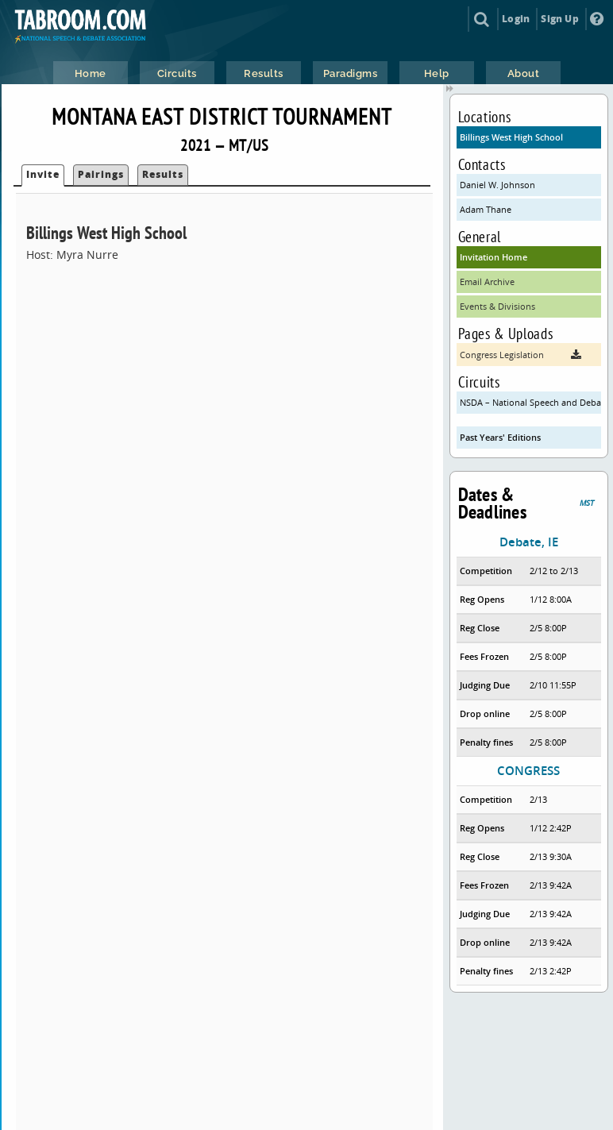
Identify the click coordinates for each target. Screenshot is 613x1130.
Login (516, 18)
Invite (43, 174)
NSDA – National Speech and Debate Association (531, 402)
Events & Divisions (497, 306)
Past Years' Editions (500, 437)
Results (162, 174)
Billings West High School (511, 137)
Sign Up (559, 18)
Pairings (101, 174)
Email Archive (487, 281)
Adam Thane (485, 209)
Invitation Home (493, 257)
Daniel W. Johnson (497, 185)
